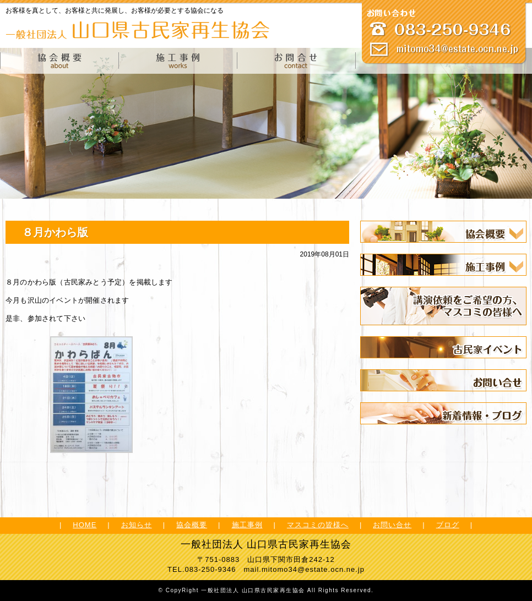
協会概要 (191, 525)
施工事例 (247, 525)
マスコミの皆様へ (318, 525)
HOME (84, 525)
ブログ (447, 525)
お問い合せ (392, 525)
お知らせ (136, 525)
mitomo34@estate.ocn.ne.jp (313, 569)
